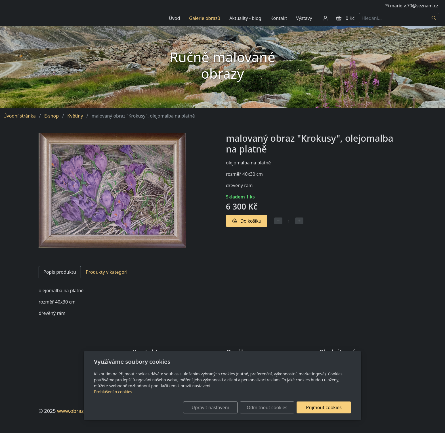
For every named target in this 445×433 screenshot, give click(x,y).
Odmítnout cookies (267, 407)
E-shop (51, 116)
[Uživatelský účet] (325, 18)
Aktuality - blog (245, 18)
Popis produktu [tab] (59, 272)
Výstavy (304, 18)
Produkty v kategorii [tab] (107, 272)
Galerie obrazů (204, 18)
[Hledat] (434, 18)
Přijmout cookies (323, 407)
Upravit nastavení (210, 407)
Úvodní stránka (19, 116)
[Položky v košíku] (338, 18)
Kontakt (278, 18)
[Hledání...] (394, 18)
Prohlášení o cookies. (113, 391)
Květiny (75, 116)
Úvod (174, 18)
